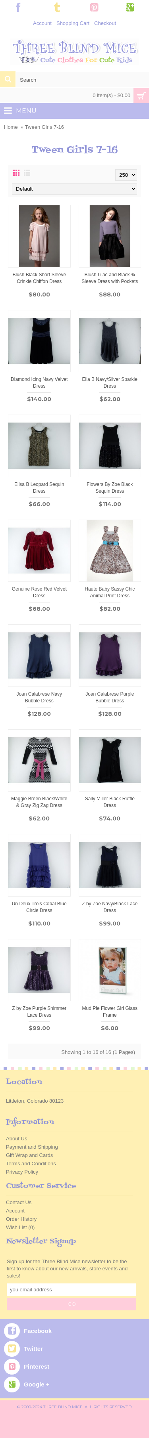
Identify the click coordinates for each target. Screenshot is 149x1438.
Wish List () (20, 1227)
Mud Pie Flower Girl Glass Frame (109, 1012)
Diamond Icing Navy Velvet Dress (39, 383)
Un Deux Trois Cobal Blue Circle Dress (39, 907)
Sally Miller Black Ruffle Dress (110, 802)
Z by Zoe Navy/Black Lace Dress (109, 907)
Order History (21, 1219)
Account (15, 1211)
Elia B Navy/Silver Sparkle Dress (109, 383)
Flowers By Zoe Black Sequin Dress (110, 488)
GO (72, 1304)
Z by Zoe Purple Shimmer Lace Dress (39, 1012)
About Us (16, 1139)
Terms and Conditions (31, 1163)
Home (11, 127)
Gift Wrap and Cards (29, 1155)
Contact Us (18, 1202)
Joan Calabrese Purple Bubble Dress (109, 697)
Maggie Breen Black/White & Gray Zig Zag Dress (39, 802)
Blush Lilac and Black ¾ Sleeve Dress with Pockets (109, 278)
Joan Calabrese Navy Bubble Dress (39, 697)
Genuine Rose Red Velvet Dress (39, 592)
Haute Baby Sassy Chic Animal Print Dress (110, 592)
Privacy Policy (22, 1172)
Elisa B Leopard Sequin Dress (39, 488)
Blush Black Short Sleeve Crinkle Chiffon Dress (39, 278)
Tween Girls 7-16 (44, 127)
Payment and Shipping (32, 1147)
